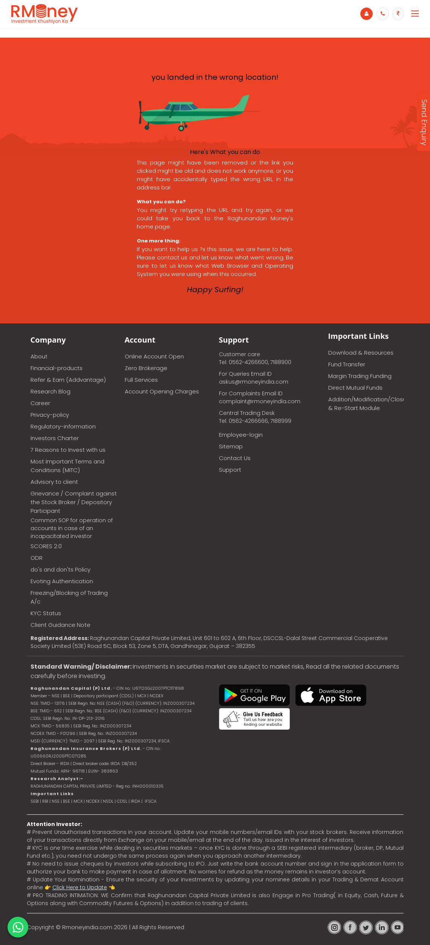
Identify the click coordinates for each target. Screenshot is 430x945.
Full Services (141, 380)
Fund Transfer (346, 364)
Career (40, 403)
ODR (37, 558)
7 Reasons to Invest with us (68, 450)
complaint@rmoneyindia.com (259, 401)
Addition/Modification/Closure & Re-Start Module (366, 403)
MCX (78, 801)
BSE (67, 801)
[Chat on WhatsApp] (18, 927)
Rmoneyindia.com (87, 927)
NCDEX (92, 801)
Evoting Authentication (62, 581)
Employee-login (241, 435)
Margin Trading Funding (360, 376)
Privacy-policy (50, 415)
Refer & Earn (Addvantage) (68, 380)
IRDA (135, 801)
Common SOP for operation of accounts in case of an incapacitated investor (72, 528)
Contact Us (235, 458)
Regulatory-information (63, 426)
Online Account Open (154, 356)
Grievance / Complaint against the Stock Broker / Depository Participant (74, 502)
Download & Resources (360, 353)
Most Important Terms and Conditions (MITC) (67, 465)
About (39, 356)
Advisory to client (54, 482)
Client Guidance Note (60, 625)
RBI (45, 801)
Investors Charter (55, 438)
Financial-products (57, 368)
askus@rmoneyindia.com (253, 382)
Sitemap (231, 446)
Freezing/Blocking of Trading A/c (69, 597)
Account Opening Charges (162, 391)
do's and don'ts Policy (60, 569)
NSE (56, 801)
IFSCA (164, 741)
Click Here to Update (79, 887)
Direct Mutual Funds (355, 388)
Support (230, 470)
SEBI (35, 801)
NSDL (109, 801)
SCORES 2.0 (46, 546)
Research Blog (50, 391)
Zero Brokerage (146, 368)
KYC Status (46, 613)
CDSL (122, 801)
